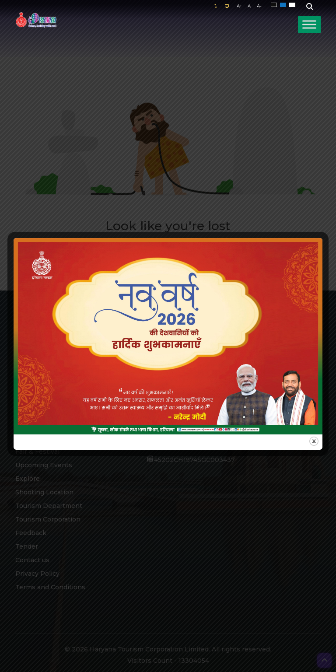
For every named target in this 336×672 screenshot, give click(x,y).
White (293, 5)
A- (259, 6)
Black (275, 5)
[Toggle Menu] (309, 24)
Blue (284, 5)
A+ (239, 6)
